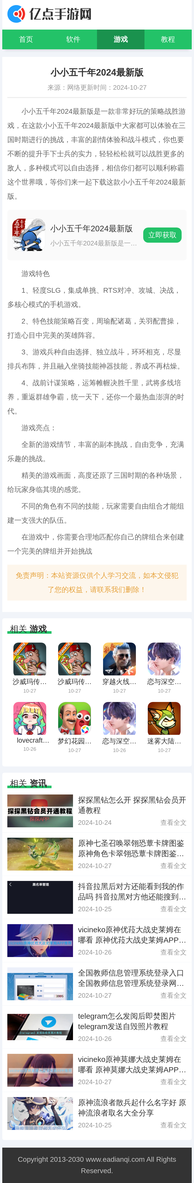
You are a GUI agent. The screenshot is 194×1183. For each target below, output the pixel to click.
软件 (73, 39)
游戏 (121, 39)
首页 (26, 39)
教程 (168, 39)
